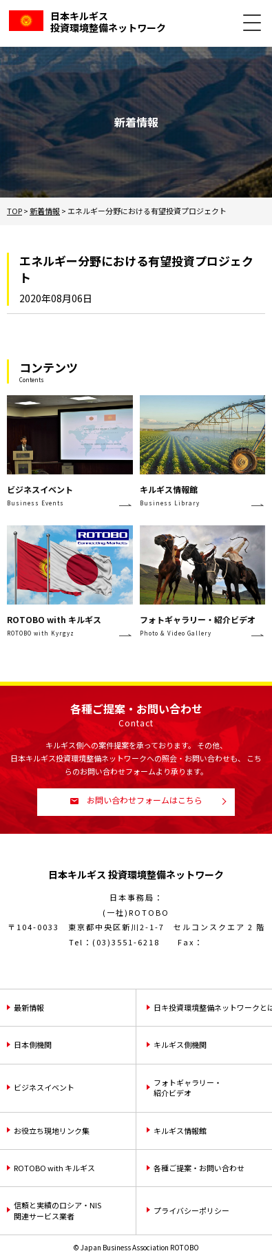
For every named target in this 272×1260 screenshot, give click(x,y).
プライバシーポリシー (191, 1210)
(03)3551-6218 (126, 941)
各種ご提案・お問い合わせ (199, 1167)
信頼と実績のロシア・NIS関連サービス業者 (57, 1210)
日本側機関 (33, 1044)
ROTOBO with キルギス (54, 1167)
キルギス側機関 (180, 1044)
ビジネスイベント (44, 1087)
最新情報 (29, 1007)
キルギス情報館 (180, 1130)
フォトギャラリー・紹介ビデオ (188, 1087)
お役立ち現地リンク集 (52, 1130)
